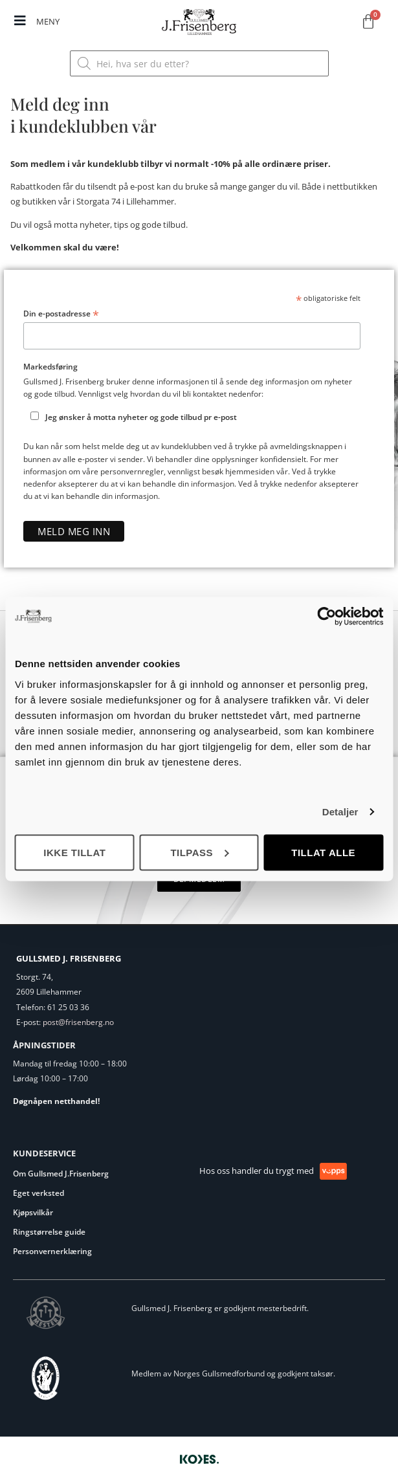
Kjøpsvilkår (33, 1212)
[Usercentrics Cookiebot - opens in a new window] (326, 616)
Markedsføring (50, 366)
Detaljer (340, 811)
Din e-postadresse (61, 313)
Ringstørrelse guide (49, 1231)
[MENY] (20, 20)
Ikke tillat (74, 851)
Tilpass (199, 851)
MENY (48, 21)
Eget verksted (38, 1192)
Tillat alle (323, 851)
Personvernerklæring (52, 1251)
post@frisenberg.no (78, 1022)
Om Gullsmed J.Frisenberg (61, 1173)
